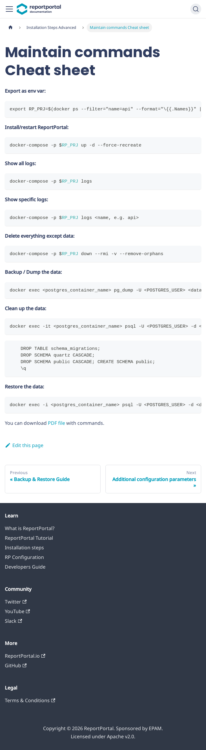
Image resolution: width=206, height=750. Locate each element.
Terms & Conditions (30, 700)
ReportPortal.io (25, 656)
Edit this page (24, 445)
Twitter (16, 601)
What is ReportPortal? (30, 528)
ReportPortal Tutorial (29, 538)
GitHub (16, 665)
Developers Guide (25, 566)
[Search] (195, 9)
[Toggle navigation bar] (9, 9)
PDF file (56, 423)
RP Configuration (24, 557)
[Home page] (10, 27)
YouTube (17, 611)
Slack (13, 621)
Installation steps (24, 547)
